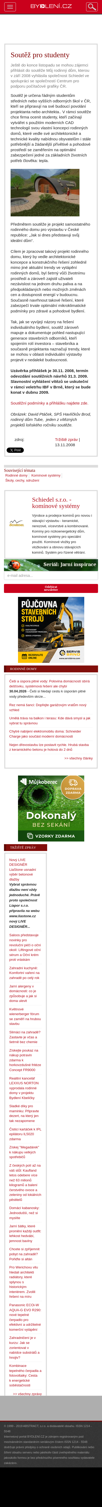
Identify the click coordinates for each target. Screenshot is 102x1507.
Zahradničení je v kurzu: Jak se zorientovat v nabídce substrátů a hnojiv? (24, 1347)
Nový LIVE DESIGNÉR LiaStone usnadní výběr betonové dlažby (22, 869)
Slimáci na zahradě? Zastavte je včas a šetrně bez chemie (25, 1037)
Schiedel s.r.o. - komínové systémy (56, 502)
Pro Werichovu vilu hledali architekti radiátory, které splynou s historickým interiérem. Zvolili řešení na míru (23, 1282)
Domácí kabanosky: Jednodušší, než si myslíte (24, 1213)
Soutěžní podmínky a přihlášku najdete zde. (49, 403)
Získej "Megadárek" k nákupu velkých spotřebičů (24, 1152)
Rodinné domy (16, 475)
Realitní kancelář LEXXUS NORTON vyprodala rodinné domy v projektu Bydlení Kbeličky (24, 1088)
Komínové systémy (45, 475)
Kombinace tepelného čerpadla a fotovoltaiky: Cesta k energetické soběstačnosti (25, 1375)
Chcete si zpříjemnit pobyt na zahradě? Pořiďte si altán (24, 1254)
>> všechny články (78, 758)
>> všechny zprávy (27, 1394)
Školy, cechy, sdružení (22, 480)
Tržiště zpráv (66, 439)
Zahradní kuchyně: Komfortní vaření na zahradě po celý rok (24, 973)
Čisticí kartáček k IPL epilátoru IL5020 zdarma (25, 1134)
